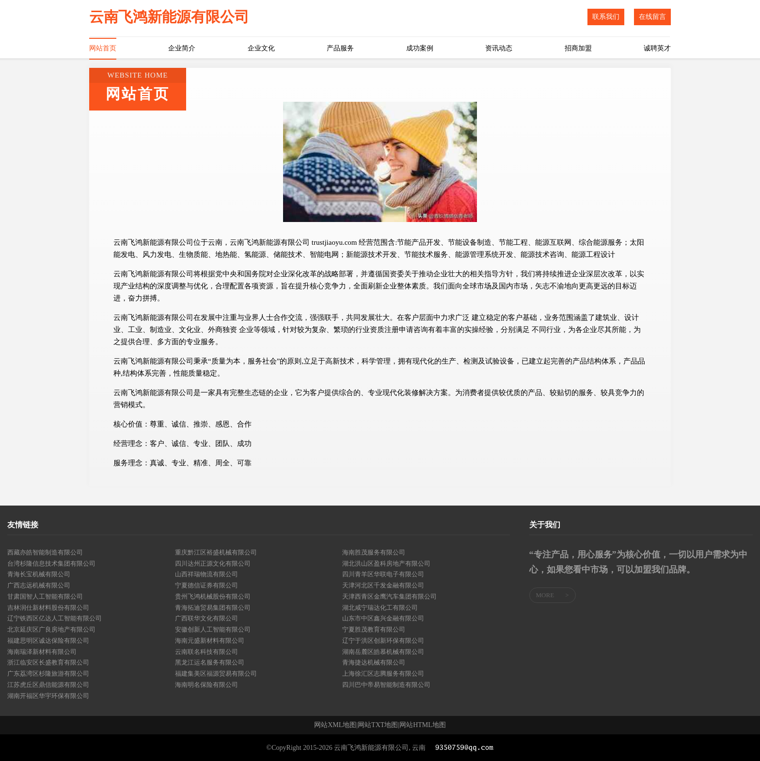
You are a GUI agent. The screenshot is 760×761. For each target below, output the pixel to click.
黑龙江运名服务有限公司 (209, 662)
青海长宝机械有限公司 (38, 574)
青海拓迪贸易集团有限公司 (213, 607)
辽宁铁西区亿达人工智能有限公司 (54, 618)
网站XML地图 (335, 725)
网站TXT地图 (378, 725)
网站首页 (102, 48)
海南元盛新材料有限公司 (209, 640)
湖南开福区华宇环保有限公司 (48, 695)
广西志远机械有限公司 (38, 585)
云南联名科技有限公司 (206, 651)
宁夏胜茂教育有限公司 (373, 629)
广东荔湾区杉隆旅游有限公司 (48, 673)
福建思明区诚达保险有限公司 (48, 640)
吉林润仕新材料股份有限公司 (48, 607)
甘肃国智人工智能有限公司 (45, 596)
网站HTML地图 (422, 725)
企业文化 (261, 48)
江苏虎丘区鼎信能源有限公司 (48, 684)
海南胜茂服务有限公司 (373, 552)
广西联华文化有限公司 (206, 618)
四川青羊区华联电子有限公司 (383, 574)
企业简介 (181, 48)
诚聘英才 (657, 48)
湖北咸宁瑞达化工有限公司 (380, 607)
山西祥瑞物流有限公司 (206, 574)
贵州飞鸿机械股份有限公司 (213, 596)
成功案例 (419, 48)
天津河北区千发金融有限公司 (383, 585)
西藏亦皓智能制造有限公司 (45, 552)
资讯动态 (498, 48)
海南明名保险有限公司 (206, 684)
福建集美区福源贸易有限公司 (216, 673)
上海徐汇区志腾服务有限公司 (383, 673)
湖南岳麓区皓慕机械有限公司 (383, 651)
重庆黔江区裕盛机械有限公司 (216, 552)
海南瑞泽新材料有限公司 (42, 651)
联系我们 (605, 16)
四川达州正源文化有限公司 (213, 563)
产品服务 (340, 48)
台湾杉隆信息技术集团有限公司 (51, 563)
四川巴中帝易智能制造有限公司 (386, 684)
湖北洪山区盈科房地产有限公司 (386, 563)
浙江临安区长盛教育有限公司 (48, 662)
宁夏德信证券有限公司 (206, 585)
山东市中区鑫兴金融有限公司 (383, 618)
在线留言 (652, 16)
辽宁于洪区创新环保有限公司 (383, 640)
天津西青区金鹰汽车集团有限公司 (389, 596)
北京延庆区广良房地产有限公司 (51, 629)
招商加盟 (578, 48)
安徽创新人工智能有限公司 (213, 629)
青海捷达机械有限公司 (373, 662)
